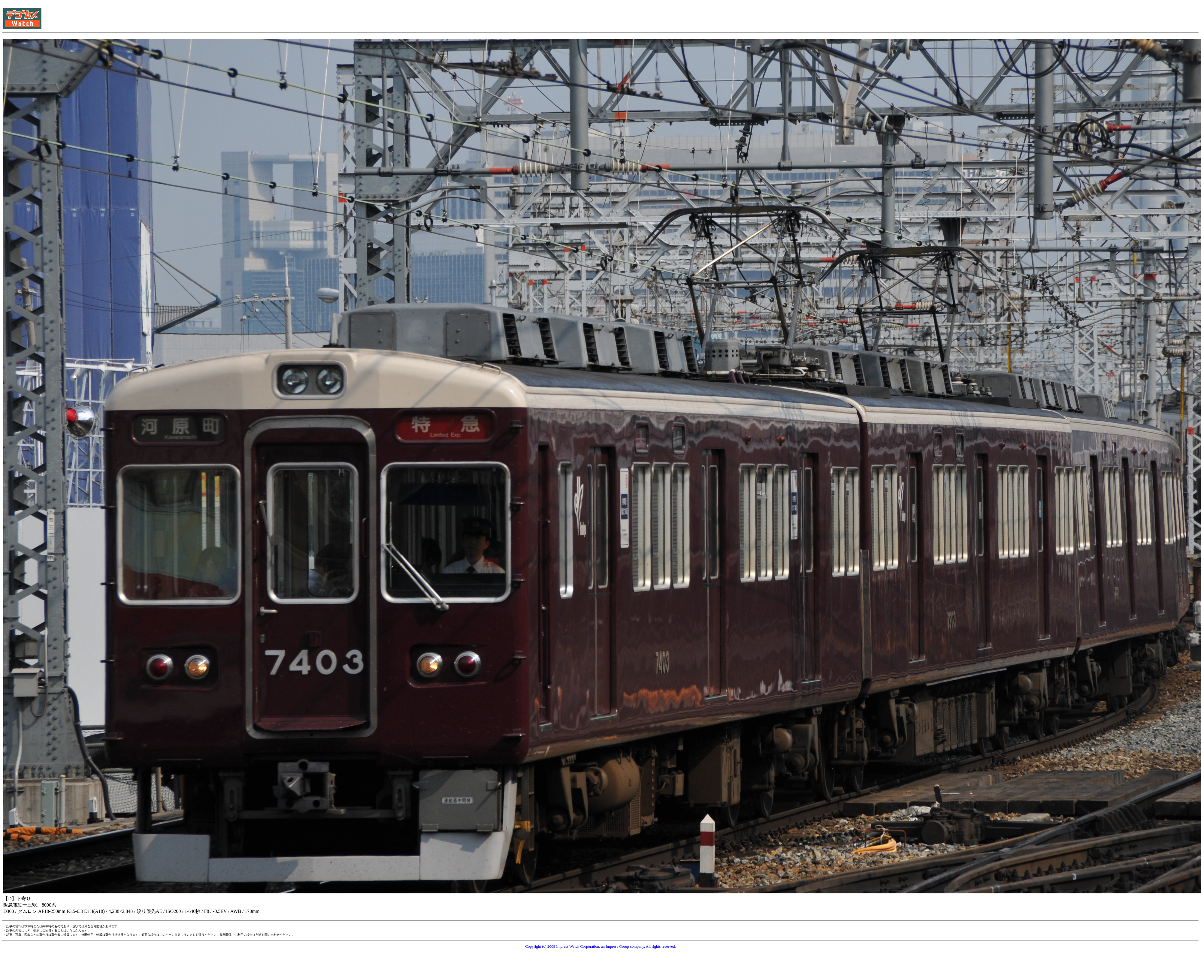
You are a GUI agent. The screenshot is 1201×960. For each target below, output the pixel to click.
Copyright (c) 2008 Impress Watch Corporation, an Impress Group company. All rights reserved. (600, 946)
